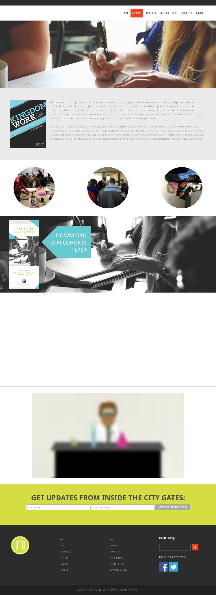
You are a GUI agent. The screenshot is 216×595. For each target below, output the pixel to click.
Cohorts (114, 545)
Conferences (117, 563)
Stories (64, 563)
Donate (64, 557)
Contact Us (66, 551)
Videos (64, 569)
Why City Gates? (118, 569)
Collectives (116, 551)
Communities (117, 557)
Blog (62, 545)
